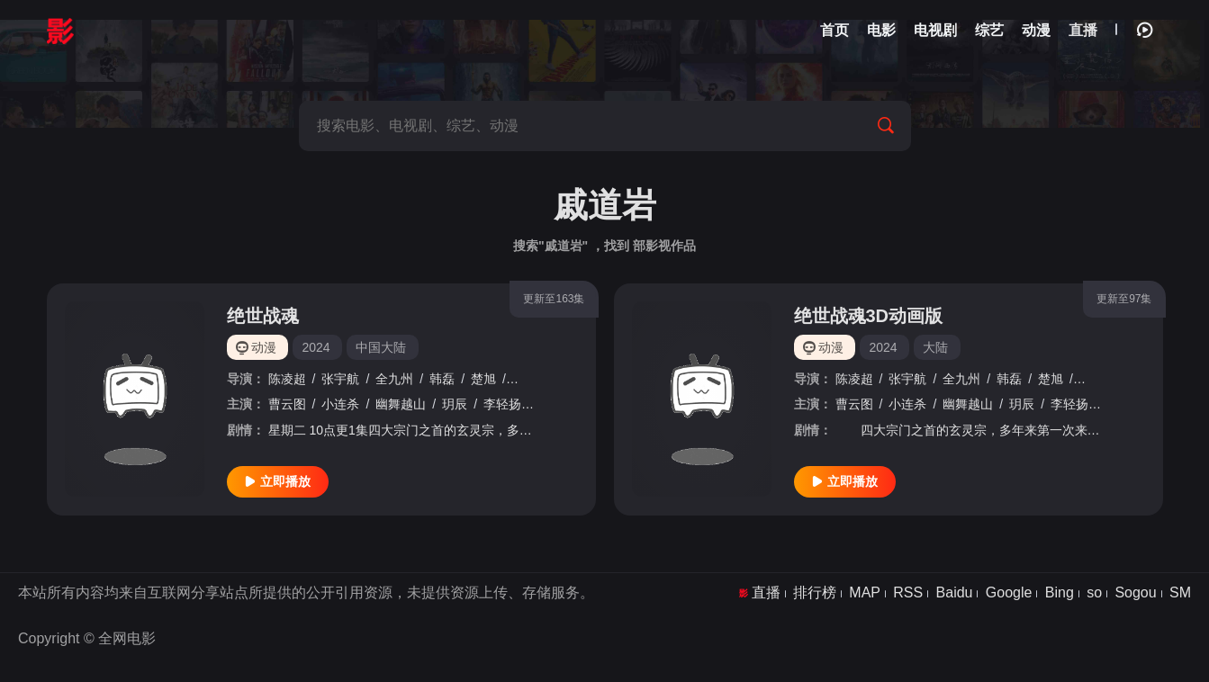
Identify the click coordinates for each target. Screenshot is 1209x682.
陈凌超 (287, 379)
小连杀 (340, 404)
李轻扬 (502, 404)
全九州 (394, 379)
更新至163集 (553, 298)
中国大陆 (381, 347)
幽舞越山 (400, 404)
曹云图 (287, 404)
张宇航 (340, 379)
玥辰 (454, 404)
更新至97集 (1123, 298)
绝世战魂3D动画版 (868, 316)
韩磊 (442, 379)
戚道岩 (531, 379)
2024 (315, 347)
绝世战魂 (263, 316)
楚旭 (483, 379)
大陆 (935, 347)
